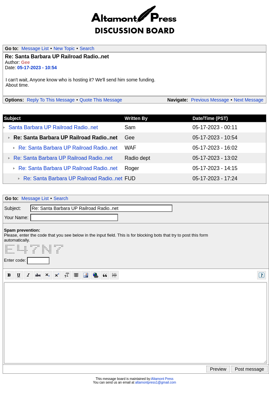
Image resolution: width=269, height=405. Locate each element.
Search (87, 48)
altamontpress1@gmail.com (155, 382)
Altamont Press (162, 379)
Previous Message (210, 99)
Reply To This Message (51, 99)
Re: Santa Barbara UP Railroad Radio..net (67, 148)
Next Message (248, 99)
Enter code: (15, 260)
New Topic (64, 48)
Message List (34, 48)
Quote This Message (100, 99)
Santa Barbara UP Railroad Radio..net (53, 127)
